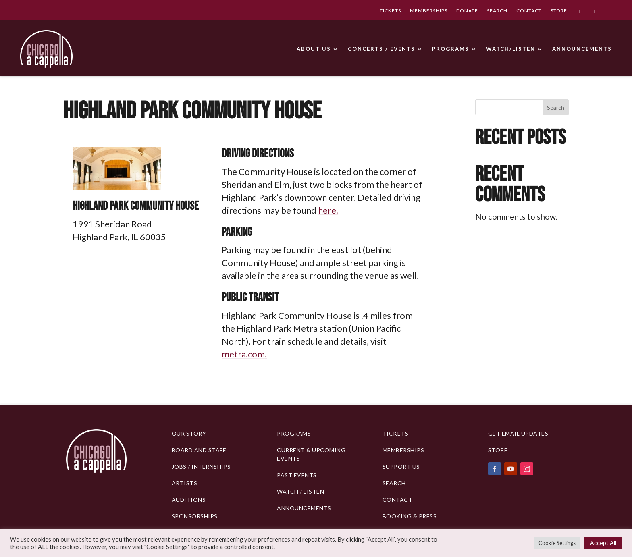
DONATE (467, 11)
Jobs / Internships (201, 466)
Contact (398, 499)
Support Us (401, 466)
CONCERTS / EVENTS (381, 49)
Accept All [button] (603, 542)
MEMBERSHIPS (428, 11)
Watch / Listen (300, 491)
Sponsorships (195, 516)
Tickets (396, 433)
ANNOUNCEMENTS (582, 49)
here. (328, 210)
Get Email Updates (518, 433)
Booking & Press (410, 516)
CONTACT (529, 11)
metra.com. (244, 354)
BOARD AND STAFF (199, 450)
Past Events (297, 475)
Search (555, 107)
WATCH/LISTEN (510, 49)
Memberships (403, 450)
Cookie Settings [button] (557, 543)
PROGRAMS (450, 49)
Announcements (304, 508)
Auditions (189, 499)
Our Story (189, 433)
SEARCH (497, 11)
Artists (185, 483)
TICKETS (390, 11)
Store (498, 450)
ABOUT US (314, 49)
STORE (559, 11)
